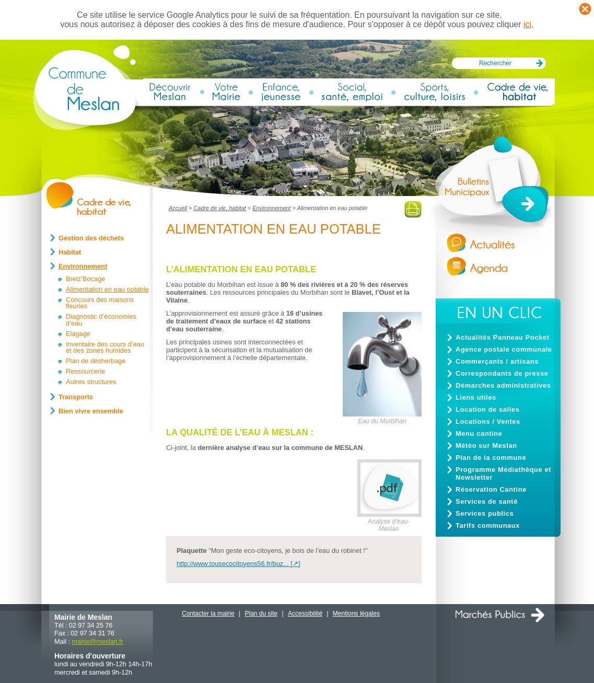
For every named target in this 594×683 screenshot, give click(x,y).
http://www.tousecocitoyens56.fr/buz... (233, 564)
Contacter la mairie (208, 613)
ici (527, 24)
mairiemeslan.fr (97, 641)
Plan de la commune (491, 457)
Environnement (271, 208)
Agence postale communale (504, 349)
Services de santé (487, 501)
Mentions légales (356, 613)
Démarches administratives (503, 385)
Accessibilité (305, 613)
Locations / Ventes (488, 421)
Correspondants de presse (502, 373)
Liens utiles (476, 397)
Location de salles (487, 409)
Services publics (485, 513)
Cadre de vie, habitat (219, 208)
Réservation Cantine (491, 489)
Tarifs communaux (488, 525)
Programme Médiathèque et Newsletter (503, 473)
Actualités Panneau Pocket (503, 337)
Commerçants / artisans (497, 361)
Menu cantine (479, 433)
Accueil (178, 208)
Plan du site (261, 613)
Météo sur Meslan (486, 445)
